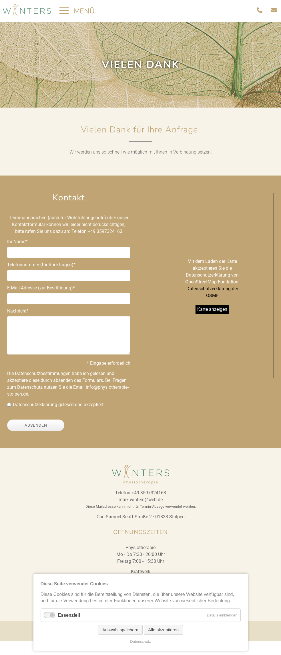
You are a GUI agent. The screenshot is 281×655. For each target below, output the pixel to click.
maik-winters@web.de (141, 513)
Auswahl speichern (120, 629)
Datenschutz (140, 641)
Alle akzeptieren (163, 629)
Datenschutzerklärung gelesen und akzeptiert (58, 418)
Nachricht (18, 324)
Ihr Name (17, 255)
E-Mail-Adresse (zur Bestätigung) (41, 301)
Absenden (36, 439)
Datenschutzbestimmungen (43, 387)
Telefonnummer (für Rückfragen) (41, 278)
